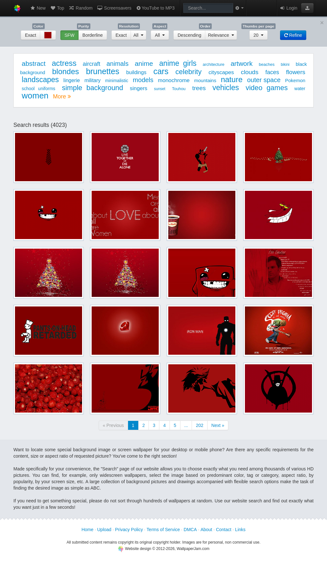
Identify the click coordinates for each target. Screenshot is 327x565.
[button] (307, 8)
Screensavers (114, 8)
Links (240, 529)
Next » (217, 425)
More (62, 96)
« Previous (113, 425)
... (186, 425)
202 (199, 425)
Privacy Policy (129, 529)
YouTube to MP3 (155, 8)
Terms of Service (163, 529)
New (38, 8)
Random (81, 8)
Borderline (92, 35)
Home (87, 529)
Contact (223, 529)
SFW (69, 35)
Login (288, 8)
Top (57, 8)
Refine (293, 35)
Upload (104, 529)
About (206, 529)
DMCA (190, 529)
